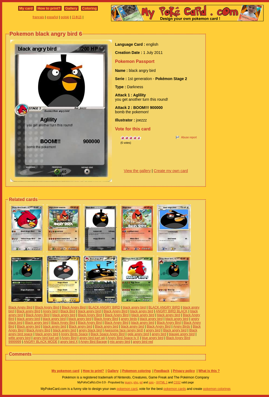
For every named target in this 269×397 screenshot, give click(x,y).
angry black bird (90, 330)
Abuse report (189, 137)
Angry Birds (181, 326)
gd (141, 382)
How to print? (49, 8)
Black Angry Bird (20, 307)
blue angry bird (152, 338)
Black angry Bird (28, 311)
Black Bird (67, 311)
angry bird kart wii (46, 338)
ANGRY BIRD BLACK (172, 311)
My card (26, 8)
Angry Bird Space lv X (123, 338)
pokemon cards (175, 389)
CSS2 (177, 382)
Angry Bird (69, 338)
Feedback (161, 371)
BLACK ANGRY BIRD (104, 307)
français (38, 17)
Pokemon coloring (136, 371)
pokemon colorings (217, 389)
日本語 (77, 17)
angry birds (129, 319)
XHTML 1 (161, 382)
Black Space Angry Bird (108, 334)
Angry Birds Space (74, 334)
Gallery (71, 8)
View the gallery (137, 171)
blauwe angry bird (182, 334)
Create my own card (171, 171)
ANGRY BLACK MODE (40, 342)
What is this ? (209, 371)
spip (151, 382)
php (135, 382)
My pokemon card (65, 371)
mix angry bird (120, 342)
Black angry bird (36, 323)
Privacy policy (184, 371)
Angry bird (50, 311)
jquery (128, 382)
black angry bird (134, 307)
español (52, 17)
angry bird (153, 330)
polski (65, 17)
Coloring (89, 8)
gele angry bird (138, 334)
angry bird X (69, 342)
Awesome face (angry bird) (123, 330)
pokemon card (127, 389)
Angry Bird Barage (93, 342)
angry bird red (143, 342)
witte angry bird (19, 338)
